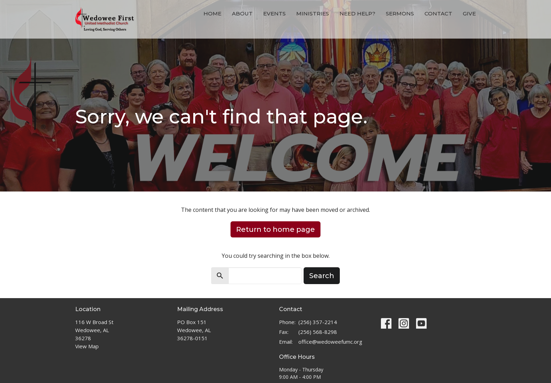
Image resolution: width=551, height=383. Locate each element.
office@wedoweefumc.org (330, 341)
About (242, 13)
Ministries (312, 13)
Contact (438, 13)
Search (321, 275)
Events (274, 13)
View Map (87, 346)
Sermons (400, 13)
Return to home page (275, 229)
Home (212, 13)
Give (469, 13)
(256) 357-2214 (317, 321)
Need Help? (357, 13)
